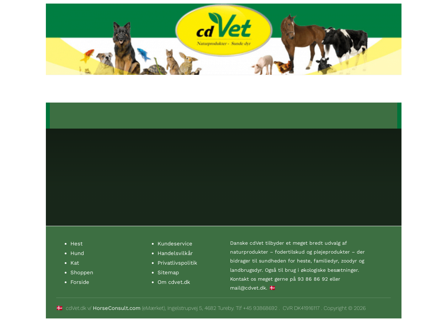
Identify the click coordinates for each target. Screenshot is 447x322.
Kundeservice (175, 243)
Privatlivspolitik (177, 263)
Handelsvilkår (175, 253)
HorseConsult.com (116, 308)
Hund (77, 253)
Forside (79, 282)
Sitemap (168, 272)
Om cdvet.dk (174, 282)
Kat (74, 263)
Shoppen (81, 272)
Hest (76, 243)
